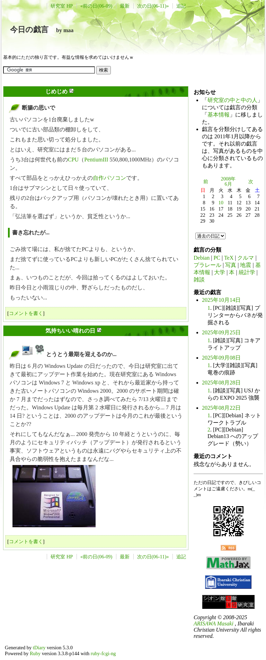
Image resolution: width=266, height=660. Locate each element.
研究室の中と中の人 (232, 100)
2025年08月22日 (221, 408)
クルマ (245, 258)
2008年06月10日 (24, 91)
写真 (230, 265)
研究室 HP (62, 6)
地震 (245, 265)
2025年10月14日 (221, 300)
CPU (73, 159)
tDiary (39, 647)
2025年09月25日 (221, 332)
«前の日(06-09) (96, 6)
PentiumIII (96, 159)
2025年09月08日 (221, 358)
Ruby (35, 653)
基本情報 (218, 115)
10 (221, 202)
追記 (181, 6)
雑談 (199, 279)
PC (216, 258)
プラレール (207, 265)
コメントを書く (26, 313)
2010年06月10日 (24, 331)
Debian (202, 258)
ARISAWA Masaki (213, 623)
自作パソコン (109, 178)
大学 (219, 272)
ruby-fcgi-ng (103, 653)
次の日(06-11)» (153, 6)
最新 (125, 6)
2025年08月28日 (221, 382)
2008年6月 (228, 181)
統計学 (247, 272)
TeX (228, 258)
